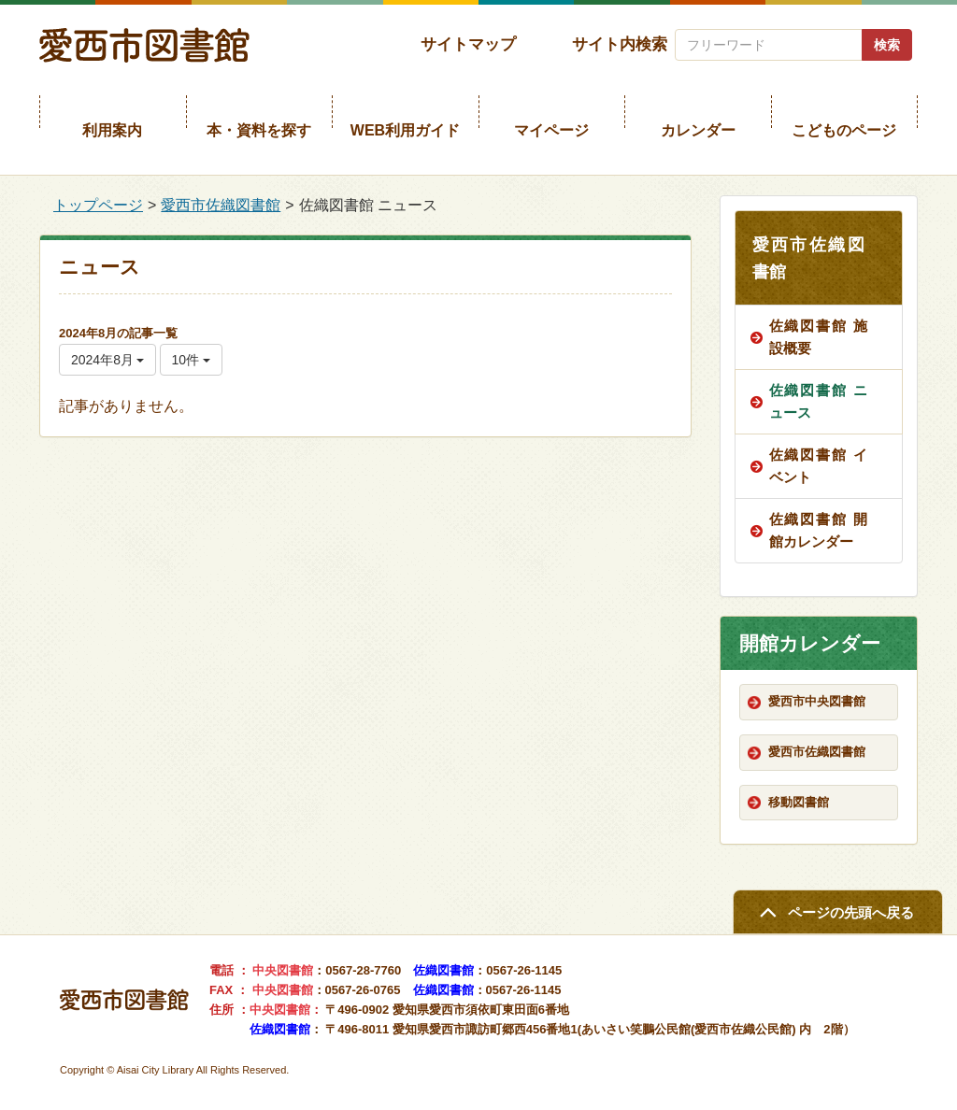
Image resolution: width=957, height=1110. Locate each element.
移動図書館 (798, 802)
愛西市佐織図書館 (220, 205)
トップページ (98, 205)
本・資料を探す (259, 130)
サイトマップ (468, 44)
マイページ (551, 130)
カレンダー (698, 130)
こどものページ (844, 130)
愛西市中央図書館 (816, 701)
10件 (191, 359)
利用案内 (112, 130)
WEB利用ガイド (405, 130)
